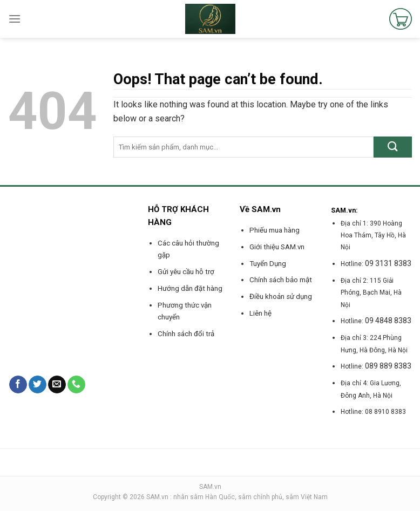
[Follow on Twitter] (37, 385)
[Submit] (393, 147)
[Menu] (14, 18)
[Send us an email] (57, 385)
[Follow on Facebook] (18, 385)
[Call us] (76, 385)
